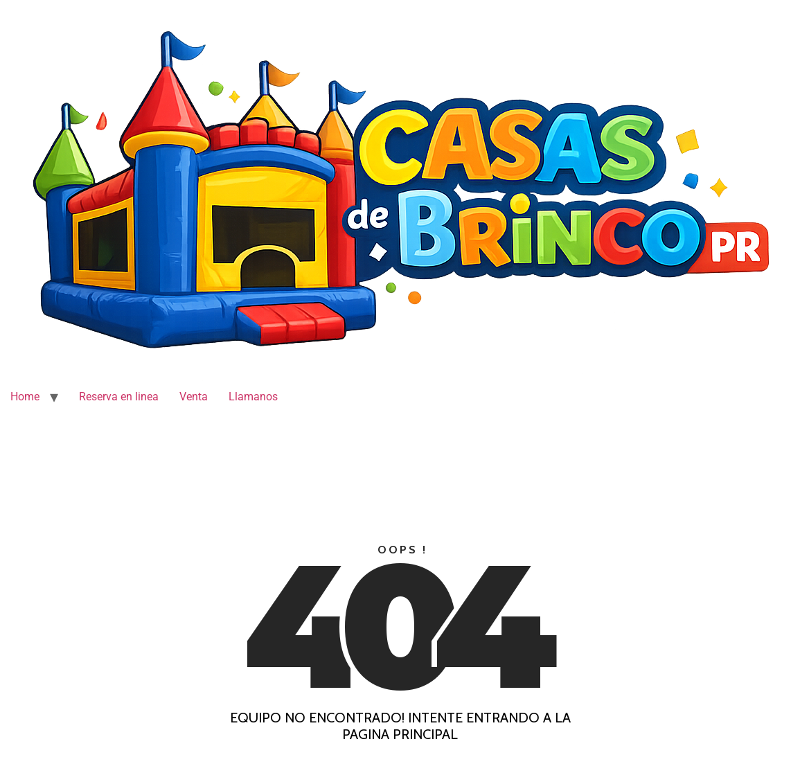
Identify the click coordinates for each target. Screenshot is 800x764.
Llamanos (253, 396)
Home (24, 396)
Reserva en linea (119, 396)
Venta (193, 396)
